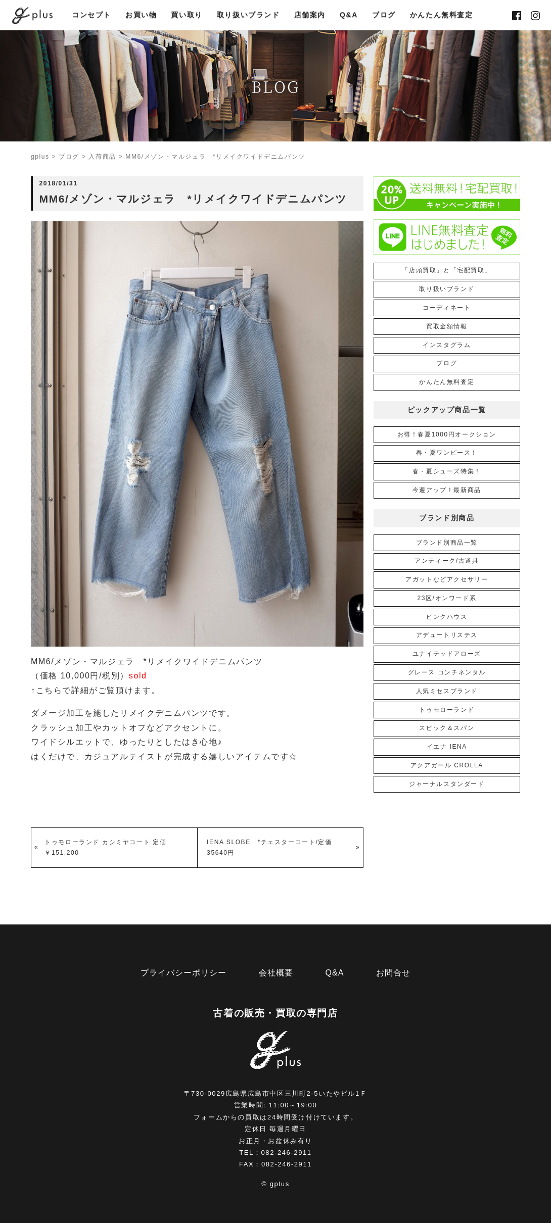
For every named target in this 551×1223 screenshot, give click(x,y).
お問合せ (393, 972)
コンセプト (91, 16)
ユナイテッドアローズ (446, 653)
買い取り (186, 16)
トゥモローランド (446, 709)
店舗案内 (310, 16)
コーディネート (447, 307)
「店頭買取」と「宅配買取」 (446, 270)
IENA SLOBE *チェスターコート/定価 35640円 (273, 847)
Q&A (349, 16)
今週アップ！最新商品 (446, 490)
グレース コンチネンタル (447, 672)
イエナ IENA (447, 746)
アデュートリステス (447, 635)
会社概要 (276, 972)
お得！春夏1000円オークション (446, 434)
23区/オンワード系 (446, 598)
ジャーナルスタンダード (447, 784)
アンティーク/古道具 (447, 560)
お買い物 (141, 16)
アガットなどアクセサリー (446, 579)
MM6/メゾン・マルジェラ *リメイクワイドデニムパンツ (147, 661)
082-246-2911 (286, 1152)
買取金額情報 (447, 326)
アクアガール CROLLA (446, 765)
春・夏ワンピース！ (447, 452)
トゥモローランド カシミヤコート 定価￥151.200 (105, 847)
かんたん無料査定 (441, 16)
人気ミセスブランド (447, 691)
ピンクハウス (447, 616)
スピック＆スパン (446, 727)
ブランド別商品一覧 (447, 542)
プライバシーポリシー (183, 972)
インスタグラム (447, 345)
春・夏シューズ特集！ (446, 471)
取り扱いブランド (248, 16)
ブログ (384, 16)
